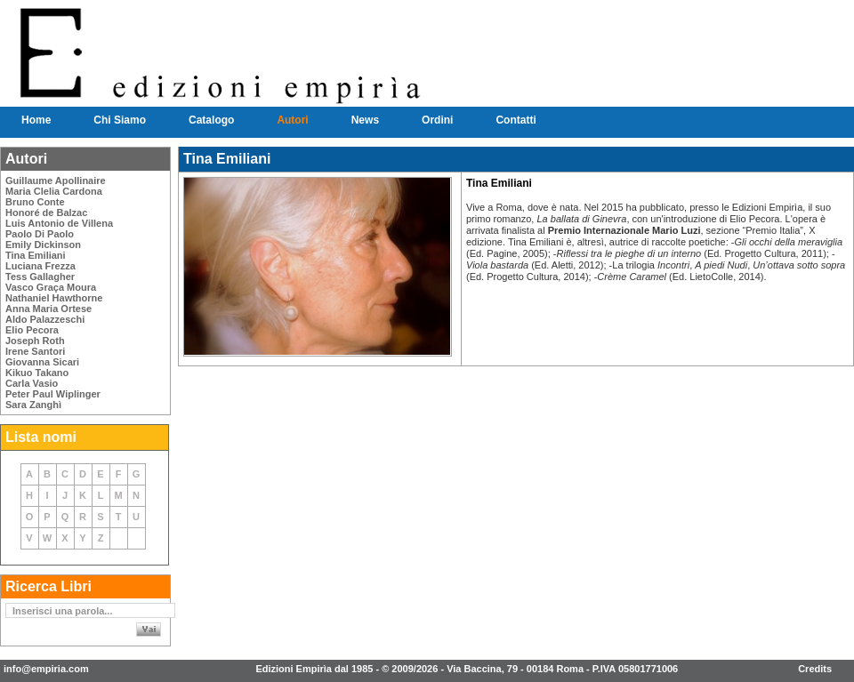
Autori (292, 120)
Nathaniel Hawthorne (53, 298)
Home (36, 120)
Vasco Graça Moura (50, 287)
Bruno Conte (35, 202)
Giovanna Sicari (42, 362)
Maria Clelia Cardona (53, 191)
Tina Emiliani (35, 255)
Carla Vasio (31, 383)
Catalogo (211, 120)
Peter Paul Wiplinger (53, 394)
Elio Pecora (32, 330)
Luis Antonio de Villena (59, 223)
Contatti (515, 120)
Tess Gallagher (40, 276)
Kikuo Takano (36, 372)
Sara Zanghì (33, 404)
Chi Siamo (119, 120)
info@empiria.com (46, 668)
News (365, 120)
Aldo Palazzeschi (45, 319)
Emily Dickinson (43, 244)
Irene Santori (35, 351)
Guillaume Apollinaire (55, 180)
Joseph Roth (35, 340)
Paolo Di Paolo (39, 234)
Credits (815, 668)
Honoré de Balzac (46, 212)
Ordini (437, 120)
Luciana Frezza (40, 266)
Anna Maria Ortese (48, 308)
